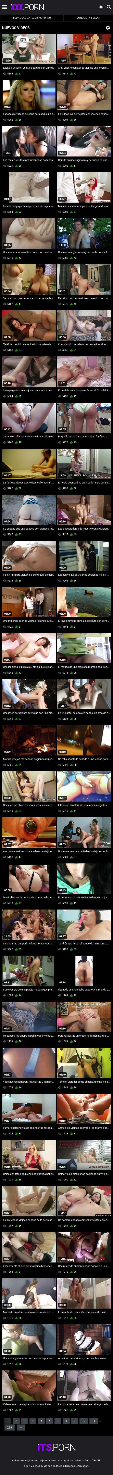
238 (9, 1427)
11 (93, 1420)
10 (83, 1420)
